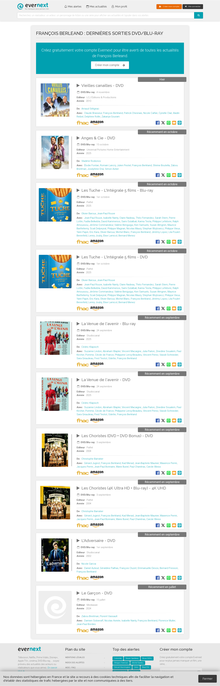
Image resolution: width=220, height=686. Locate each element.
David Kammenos (110, 221)
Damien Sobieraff (93, 620)
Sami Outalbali (129, 221)
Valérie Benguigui (123, 224)
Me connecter (192, 6)
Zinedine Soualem (166, 351)
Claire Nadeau (127, 217)
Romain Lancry (108, 165)
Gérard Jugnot (92, 463)
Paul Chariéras (137, 466)
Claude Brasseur (93, 113)
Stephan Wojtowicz (153, 228)
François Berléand (113, 113)
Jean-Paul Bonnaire (104, 466)
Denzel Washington (122, 667)
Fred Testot (100, 358)
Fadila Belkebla (92, 221)
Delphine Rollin (92, 116)
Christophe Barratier (92, 458)
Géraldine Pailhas (109, 568)
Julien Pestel (124, 165)
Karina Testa (144, 221)
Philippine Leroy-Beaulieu (128, 354)
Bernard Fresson (169, 568)
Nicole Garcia (88, 563)
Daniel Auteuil (91, 568)
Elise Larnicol (110, 235)
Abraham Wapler (112, 351)
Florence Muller (167, 620)
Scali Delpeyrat (98, 228)
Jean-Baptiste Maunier (147, 463)
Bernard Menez (126, 235)
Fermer (208, 678)
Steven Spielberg (132, 658)
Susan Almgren (158, 224)
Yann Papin (82, 232)
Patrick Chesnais (133, 113)
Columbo (118, 658)
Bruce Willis (147, 658)
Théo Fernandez (145, 217)
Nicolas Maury (133, 228)
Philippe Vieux (172, 228)
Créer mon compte (169, 6)
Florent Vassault (108, 616)
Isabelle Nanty (110, 217)
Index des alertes (74, 662)
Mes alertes (72, 6)
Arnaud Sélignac (90, 108)
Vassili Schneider (169, 354)
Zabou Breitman (90, 616)
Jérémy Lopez (159, 232)
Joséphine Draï (95, 168)
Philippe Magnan (116, 228)
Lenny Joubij (95, 235)
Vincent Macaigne (131, 351)
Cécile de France (104, 354)
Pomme (89, 354)
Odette (112, 358)
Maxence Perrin (168, 463)
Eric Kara (94, 232)
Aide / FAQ (70, 667)
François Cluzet (128, 568)
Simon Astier (112, 168)
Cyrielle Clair (165, 113)
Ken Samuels (141, 224)
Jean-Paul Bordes (86, 624)
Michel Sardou (137, 663)
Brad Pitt (145, 667)
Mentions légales (75, 657)
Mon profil (119, 6)
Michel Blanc (123, 232)
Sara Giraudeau (85, 358)
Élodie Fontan (91, 165)
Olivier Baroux (88, 213)
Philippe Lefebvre (162, 221)
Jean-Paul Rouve (106, 213)
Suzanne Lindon (93, 351)
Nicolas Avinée (112, 620)
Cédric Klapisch (90, 346)
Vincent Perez (150, 354)
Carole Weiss (153, 466)
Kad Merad (128, 463)
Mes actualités (96, 6)
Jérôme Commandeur (101, 224)
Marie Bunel (122, 466)
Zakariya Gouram (111, 116)
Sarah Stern (161, 217)
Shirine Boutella (161, 165)
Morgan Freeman (121, 663)
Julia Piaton (148, 351)
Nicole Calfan (150, 113)
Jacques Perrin (85, 466)
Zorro (136, 667)
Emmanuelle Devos (148, 568)
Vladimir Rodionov (91, 161)
